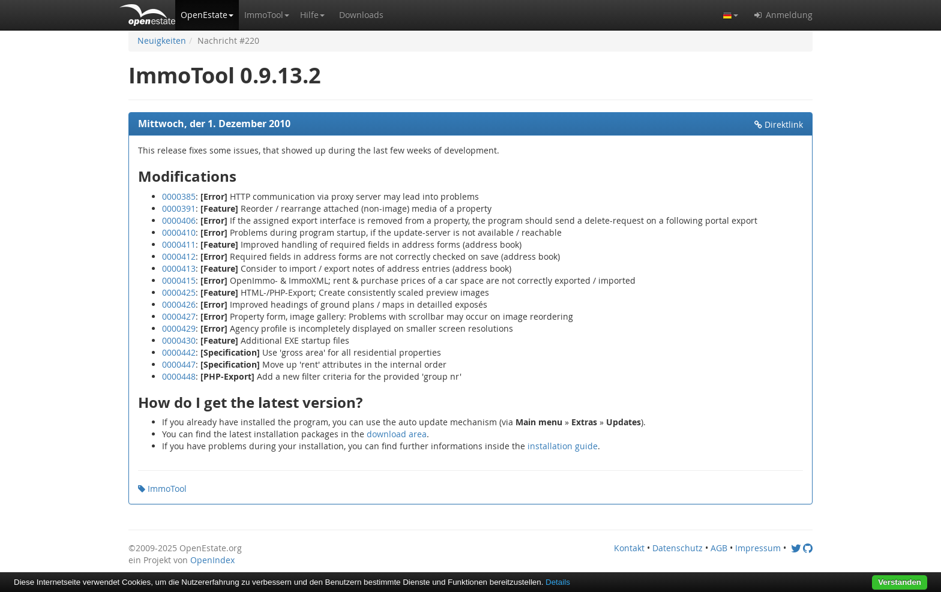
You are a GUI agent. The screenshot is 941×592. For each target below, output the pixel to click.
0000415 (179, 280)
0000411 (179, 244)
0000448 (179, 376)
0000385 (179, 196)
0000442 (179, 352)
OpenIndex (212, 560)
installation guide (563, 446)
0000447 (179, 364)
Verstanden (899, 582)
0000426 (179, 304)
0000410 (179, 232)
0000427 (179, 316)
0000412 (179, 256)
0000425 (179, 292)
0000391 (179, 208)
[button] (207, 15)
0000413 (179, 268)
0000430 (179, 340)
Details (558, 582)
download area (397, 434)
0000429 (179, 328)
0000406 (179, 220)
